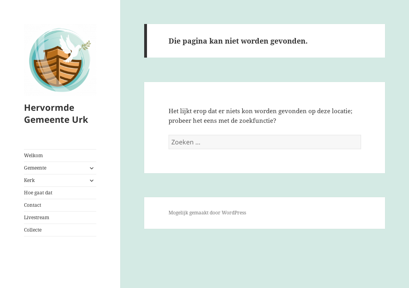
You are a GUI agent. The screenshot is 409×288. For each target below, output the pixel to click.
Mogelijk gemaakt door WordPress (207, 212)
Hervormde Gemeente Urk (56, 113)
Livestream (36, 217)
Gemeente (35, 167)
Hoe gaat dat (38, 192)
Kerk (29, 180)
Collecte (33, 229)
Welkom (33, 155)
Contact (32, 205)
